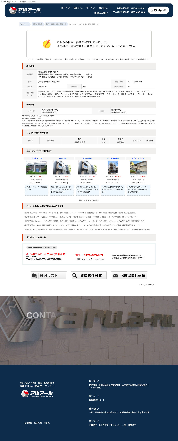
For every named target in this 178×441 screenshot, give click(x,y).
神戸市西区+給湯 (30, 213)
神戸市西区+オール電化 (82, 217)
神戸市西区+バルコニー (33, 221)
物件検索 (93, 385)
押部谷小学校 (53, 110)
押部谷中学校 (116, 110)
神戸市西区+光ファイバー (132, 225)
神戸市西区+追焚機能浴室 (87, 213)
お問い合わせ (158, 10)
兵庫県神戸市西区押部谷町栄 (49, 82)
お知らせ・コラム (42, 423)
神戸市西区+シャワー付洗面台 (35, 217)
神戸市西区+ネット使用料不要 (35, 229)
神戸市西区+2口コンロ (101, 217)
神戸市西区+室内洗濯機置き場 (101, 229)
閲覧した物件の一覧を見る (89, 200)
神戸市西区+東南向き (68, 221)
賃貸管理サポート (97, 400)
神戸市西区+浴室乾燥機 (108, 213)
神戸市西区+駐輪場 (94, 225)
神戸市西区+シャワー (68, 213)
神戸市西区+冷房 (123, 221)
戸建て (105, 425)
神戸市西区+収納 (137, 221)
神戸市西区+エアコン (107, 221)
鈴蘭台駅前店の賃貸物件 (109, 385)
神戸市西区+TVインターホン (53, 225)
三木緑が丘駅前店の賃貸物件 (134, 385)
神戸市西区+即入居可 (122, 229)
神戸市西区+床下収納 (32, 225)
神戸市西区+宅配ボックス (75, 225)
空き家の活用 (143, 412)
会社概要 (28, 423)
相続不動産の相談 (128, 412)
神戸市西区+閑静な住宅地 (78, 229)
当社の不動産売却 (97, 412)
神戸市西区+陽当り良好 (58, 229)
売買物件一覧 (95, 425)
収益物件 (132, 425)
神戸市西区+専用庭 (51, 221)
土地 (124, 425)
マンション (115, 425)
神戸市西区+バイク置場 (112, 225)
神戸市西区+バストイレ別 (48, 213)
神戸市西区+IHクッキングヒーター (125, 217)
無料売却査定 (112, 412)
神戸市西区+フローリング (87, 221)
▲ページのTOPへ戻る (147, 285)
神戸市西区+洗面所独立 (127, 213)
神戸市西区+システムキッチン (60, 217)
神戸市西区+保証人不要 (141, 229)
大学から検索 (95, 387)
